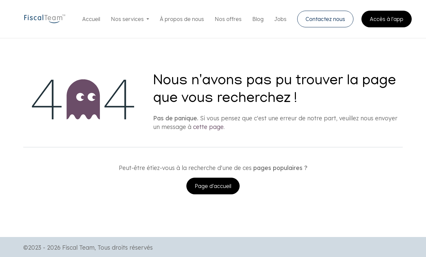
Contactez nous (325, 19)
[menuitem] (91, 19)
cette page (208, 126)
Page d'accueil (213, 186)
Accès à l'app (386, 19)
